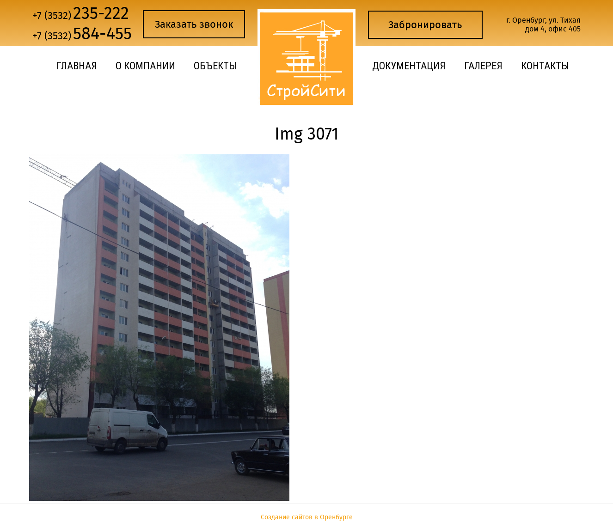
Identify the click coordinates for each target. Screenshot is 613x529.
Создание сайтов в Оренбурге (307, 517)
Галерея (483, 66)
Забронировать (425, 24)
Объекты (215, 66)
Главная (76, 66)
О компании (145, 66)
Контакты (545, 66)
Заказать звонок (194, 24)
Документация (409, 66)
